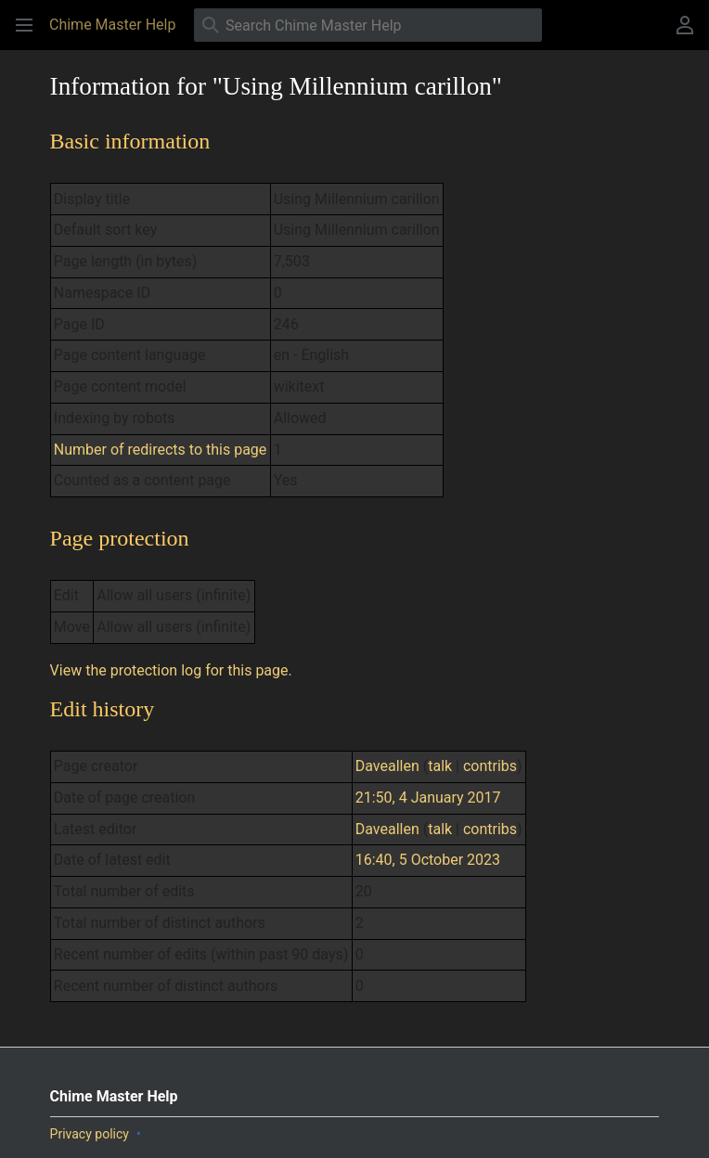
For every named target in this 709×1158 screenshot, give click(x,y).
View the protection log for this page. (171, 670)
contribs (490, 766)
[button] (24, 25)
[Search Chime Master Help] (368, 25)
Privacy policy (89, 1133)
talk (440, 766)
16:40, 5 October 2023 (427, 859)
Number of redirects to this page (160, 449)
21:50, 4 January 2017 (428, 797)
